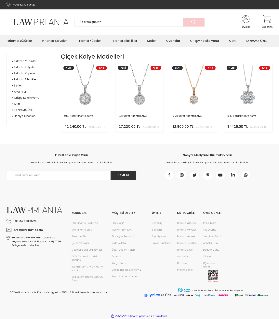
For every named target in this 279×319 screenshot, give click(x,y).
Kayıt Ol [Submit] (123, 175)
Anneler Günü (211, 243)
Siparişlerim (159, 236)
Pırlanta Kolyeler (186, 229)
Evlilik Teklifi (209, 223)
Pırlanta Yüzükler (186, 223)
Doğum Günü (211, 249)
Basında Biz (79, 236)
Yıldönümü (209, 229)
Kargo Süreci (119, 263)
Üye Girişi (157, 223)
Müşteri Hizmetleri (122, 229)
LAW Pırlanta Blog (82, 229)
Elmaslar (182, 263)
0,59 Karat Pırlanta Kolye (78, 116)
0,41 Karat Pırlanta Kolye (133, 116)
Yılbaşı (207, 256)
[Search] (139, 22)
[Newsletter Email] (72, 175)
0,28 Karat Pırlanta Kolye (187, 116)
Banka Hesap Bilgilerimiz (126, 269)
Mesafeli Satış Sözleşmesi (87, 249)
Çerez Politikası (80, 243)
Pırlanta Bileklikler (187, 243)
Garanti (116, 256)
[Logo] (38, 22)
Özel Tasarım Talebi (123, 249)
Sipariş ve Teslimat (123, 236)
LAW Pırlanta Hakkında (85, 223)
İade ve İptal (119, 243)
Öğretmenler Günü (210, 264)
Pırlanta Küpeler (186, 236)
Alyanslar (183, 256)
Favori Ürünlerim (161, 243)
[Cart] (267, 22)
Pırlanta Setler (185, 249)
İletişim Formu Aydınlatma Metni (87, 268)
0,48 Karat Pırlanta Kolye (241, 116)
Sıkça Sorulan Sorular (125, 276)
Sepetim (157, 229)
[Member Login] (246, 22)
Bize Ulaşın (118, 223)
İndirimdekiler (185, 269)
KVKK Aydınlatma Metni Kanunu (85, 258)
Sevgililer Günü (212, 236)
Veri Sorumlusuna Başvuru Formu (87, 278)
